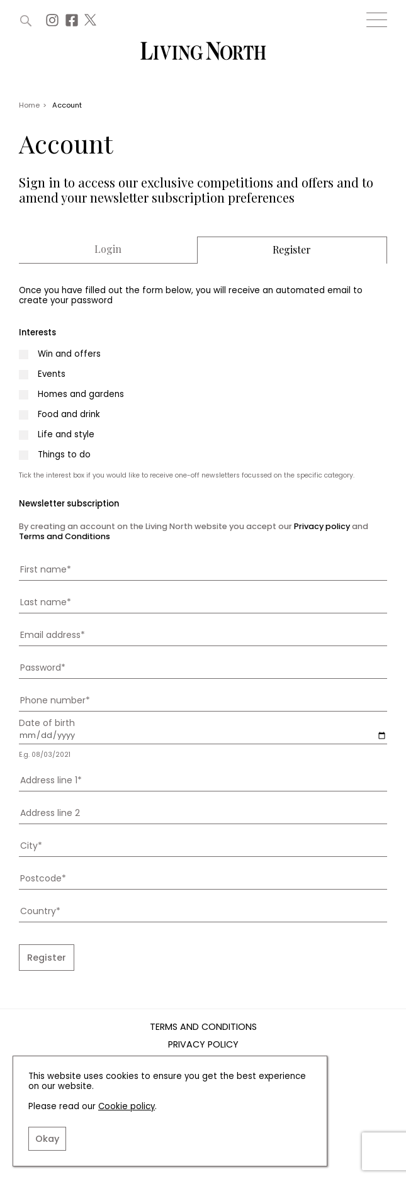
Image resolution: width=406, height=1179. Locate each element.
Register (292, 249)
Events (51, 374)
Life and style (66, 435)
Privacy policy (322, 526)
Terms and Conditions (64, 536)
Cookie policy (126, 1106)
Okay (47, 1138)
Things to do (64, 455)
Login (107, 249)
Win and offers (69, 354)
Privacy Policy (203, 1045)
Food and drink (69, 415)
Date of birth (47, 723)
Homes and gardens (81, 394)
